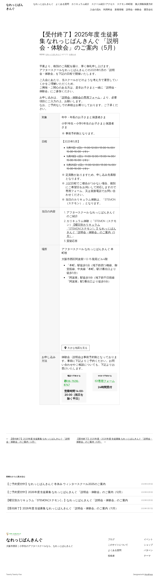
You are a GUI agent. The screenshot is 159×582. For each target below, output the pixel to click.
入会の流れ (95, 9)
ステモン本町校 (125, 3)
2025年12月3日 (147, 484)
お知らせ (72, 54)
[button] (74, 383)
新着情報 (119, 9)
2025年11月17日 (147, 508)
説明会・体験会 (133, 9)
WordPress (148, 574)
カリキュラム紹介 (80, 3)
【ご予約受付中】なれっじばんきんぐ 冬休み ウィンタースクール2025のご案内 (56, 484)
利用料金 (107, 9)
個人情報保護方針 (144, 3)
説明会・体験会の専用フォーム (81, 97)
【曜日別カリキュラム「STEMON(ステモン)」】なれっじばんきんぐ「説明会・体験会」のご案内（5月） (91, 230)
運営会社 (148, 9)
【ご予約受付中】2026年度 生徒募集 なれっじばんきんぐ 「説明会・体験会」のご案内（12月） (65, 492)
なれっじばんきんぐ (43, 3)
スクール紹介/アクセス (103, 3)
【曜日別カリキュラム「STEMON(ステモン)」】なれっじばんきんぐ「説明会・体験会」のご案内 (67, 500)
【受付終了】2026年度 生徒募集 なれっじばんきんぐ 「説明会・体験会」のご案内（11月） (62, 508)
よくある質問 (62, 3)
